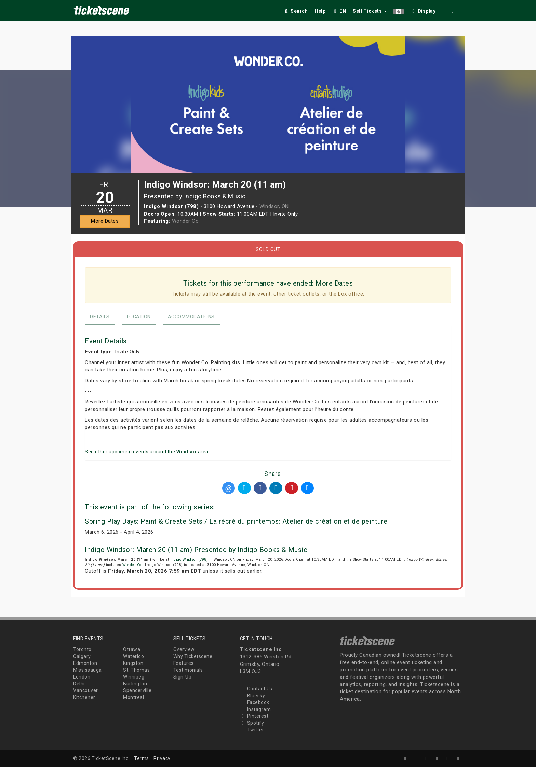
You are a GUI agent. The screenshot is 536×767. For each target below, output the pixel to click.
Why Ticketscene (193, 656)
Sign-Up (182, 677)
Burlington (135, 683)
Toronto (82, 649)
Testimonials (188, 670)
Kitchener (84, 697)
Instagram (255, 709)
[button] (398, 9)
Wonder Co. (186, 221)
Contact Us (256, 688)
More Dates (105, 221)
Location (139, 316)
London (81, 677)
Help (319, 11)
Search (295, 11)
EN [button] (339, 11)
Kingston (133, 663)
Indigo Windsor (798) (189, 559)
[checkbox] (423, 9)
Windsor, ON (274, 206)
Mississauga (87, 670)
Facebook (254, 702)
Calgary (82, 656)
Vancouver (85, 690)
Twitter (252, 729)
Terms (141, 758)
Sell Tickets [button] (370, 11)
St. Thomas (136, 670)
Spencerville (137, 690)
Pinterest (254, 716)
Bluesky (252, 695)
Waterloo (133, 656)
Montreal (133, 697)
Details (100, 316)
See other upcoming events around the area (147, 451)
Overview (184, 649)
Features (183, 663)
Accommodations (191, 316)
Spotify (252, 723)
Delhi (79, 683)
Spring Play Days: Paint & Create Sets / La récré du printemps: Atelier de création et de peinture (236, 521)
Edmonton (85, 663)
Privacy (162, 758)
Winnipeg (133, 677)
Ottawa (131, 649)
